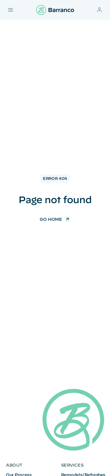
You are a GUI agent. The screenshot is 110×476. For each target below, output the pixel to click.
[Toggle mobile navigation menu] (10, 9)
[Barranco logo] (55, 10)
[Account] (99, 9)
